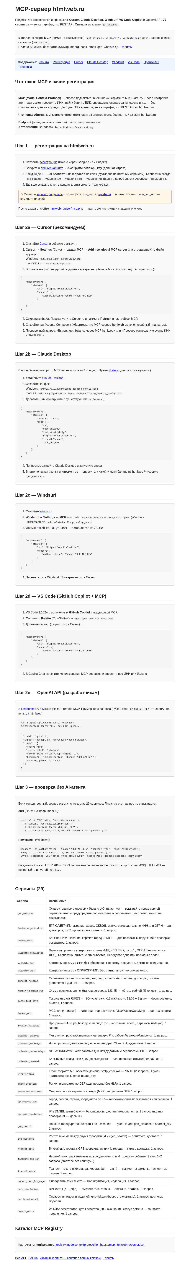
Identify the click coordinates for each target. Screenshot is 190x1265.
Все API (20, 1258)
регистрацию (48, 162)
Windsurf (118, 62)
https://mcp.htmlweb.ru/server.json (122, 1244)
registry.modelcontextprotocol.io (77, 1244)
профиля (104, 194)
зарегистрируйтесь (50, 194)
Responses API (31, 708)
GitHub (33, 1258)
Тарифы (108, 1258)
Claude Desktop (97, 62)
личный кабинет (52, 168)
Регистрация (61, 62)
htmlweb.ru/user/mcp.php (66, 208)
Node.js (114, 370)
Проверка (25, 66)
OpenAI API (151, 62)
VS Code (134, 62)
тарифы (127, 46)
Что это (44, 62)
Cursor (78, 62)
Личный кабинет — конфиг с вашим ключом (70, 1258)
